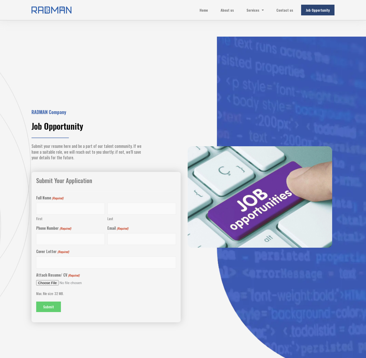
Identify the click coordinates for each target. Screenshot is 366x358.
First (39, 218)
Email (117, 228)
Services (255, 10)
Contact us (284, 10)
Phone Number (53, 228)
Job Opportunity (318, 10)
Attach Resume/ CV (57, 275)
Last (110, 218)
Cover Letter (52, 252)
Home (204, 10)
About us (227, 10)
